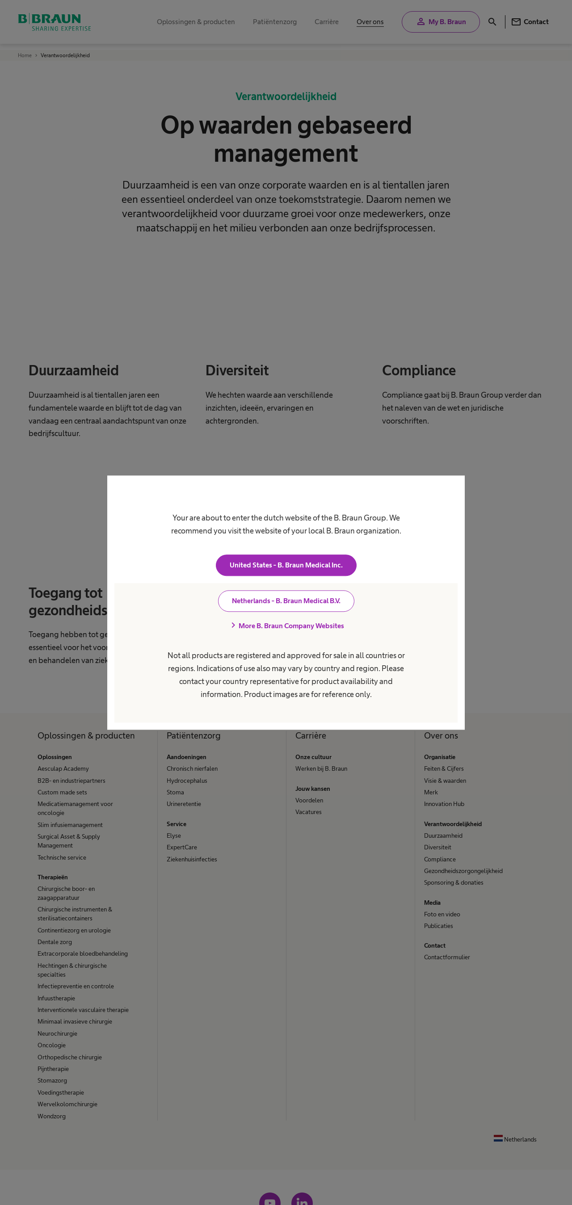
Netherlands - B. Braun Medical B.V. (286, 601)
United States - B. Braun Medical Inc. (286, 565)
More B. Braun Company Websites (286, 625)
